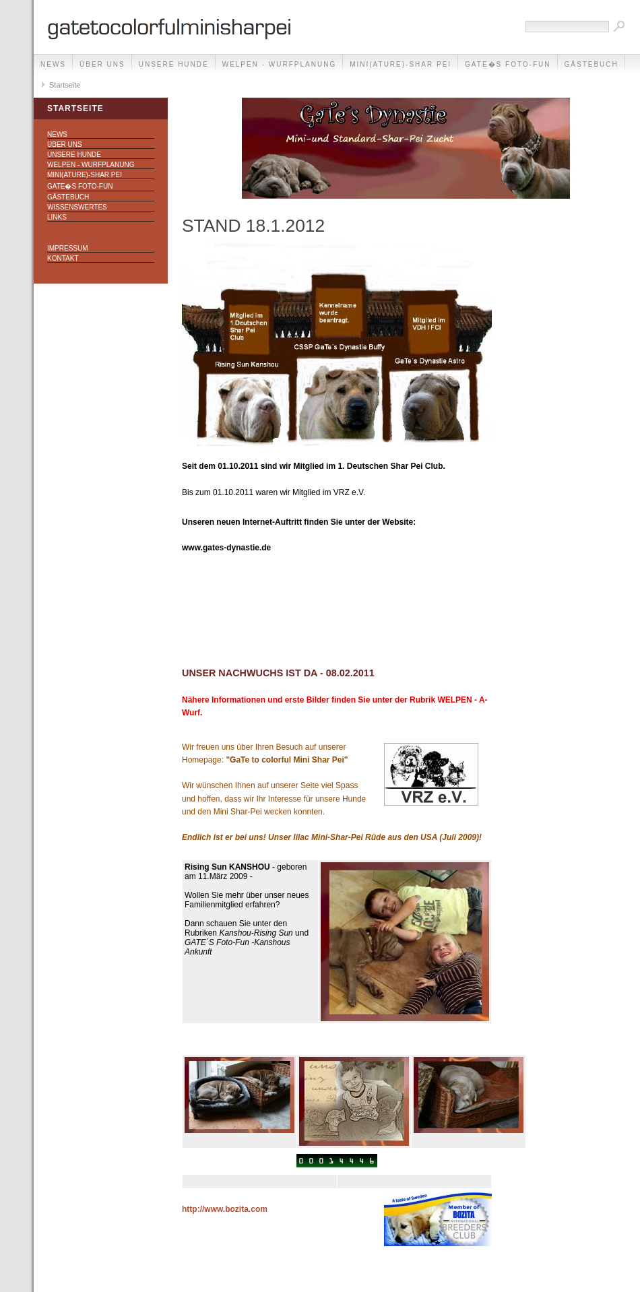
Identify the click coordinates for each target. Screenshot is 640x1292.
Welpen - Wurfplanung (279, 64)
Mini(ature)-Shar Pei (400, 64)
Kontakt (62, 258)
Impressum (67, 248)
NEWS (53, 64)
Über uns (102, 64)
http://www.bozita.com (224, 1209)
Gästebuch (591, 64)
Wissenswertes (77, 207)
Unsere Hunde (174, 64)
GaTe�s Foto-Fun (507, 64)
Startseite (64, 85)
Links (57, 217)
